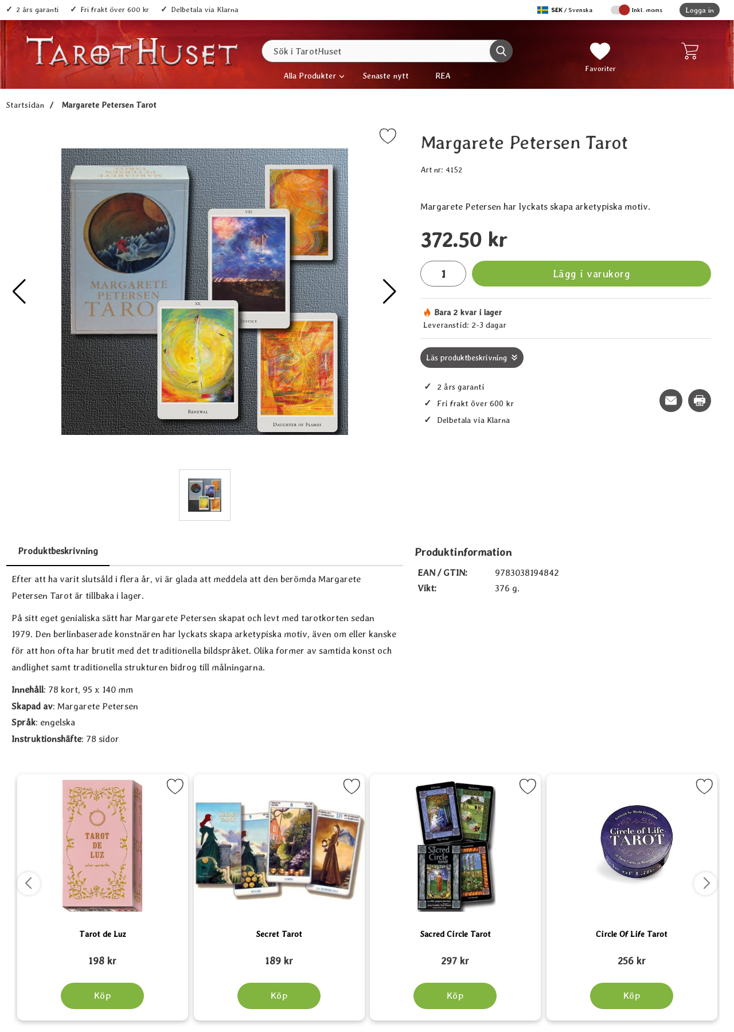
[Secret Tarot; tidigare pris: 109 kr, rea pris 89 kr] (279, 956)
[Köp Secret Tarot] (279, 996)
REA (443, 75)
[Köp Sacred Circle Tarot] (455, 996)
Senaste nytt (385, 75)
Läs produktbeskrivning (466, 357)
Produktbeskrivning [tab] (58, 551)
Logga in (699, 10)
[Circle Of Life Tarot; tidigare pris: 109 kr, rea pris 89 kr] (631, 956)
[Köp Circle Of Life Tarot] (631, 996)
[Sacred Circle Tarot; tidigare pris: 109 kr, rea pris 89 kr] (455, 956)
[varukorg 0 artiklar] (692, 51)
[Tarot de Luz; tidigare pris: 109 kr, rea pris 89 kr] (102, 956)
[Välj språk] (566, 10)
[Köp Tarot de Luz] (102, 996)
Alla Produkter (309, 75)
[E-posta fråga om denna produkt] (670, 400)
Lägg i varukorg (592, 274)
